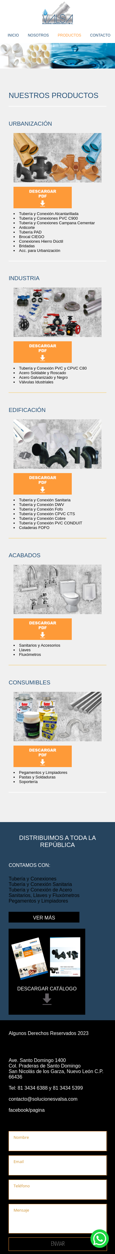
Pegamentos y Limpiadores (38, 900)
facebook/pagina (26, 1110)
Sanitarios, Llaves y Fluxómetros (44, 895)
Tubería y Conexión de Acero (40, 889)
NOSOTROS (38, 35)
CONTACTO (100, 35)
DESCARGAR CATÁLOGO (47, 988)
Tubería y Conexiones (32, 878)
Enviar (58, 1244)
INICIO (13, 35)
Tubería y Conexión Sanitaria (40, 884)
